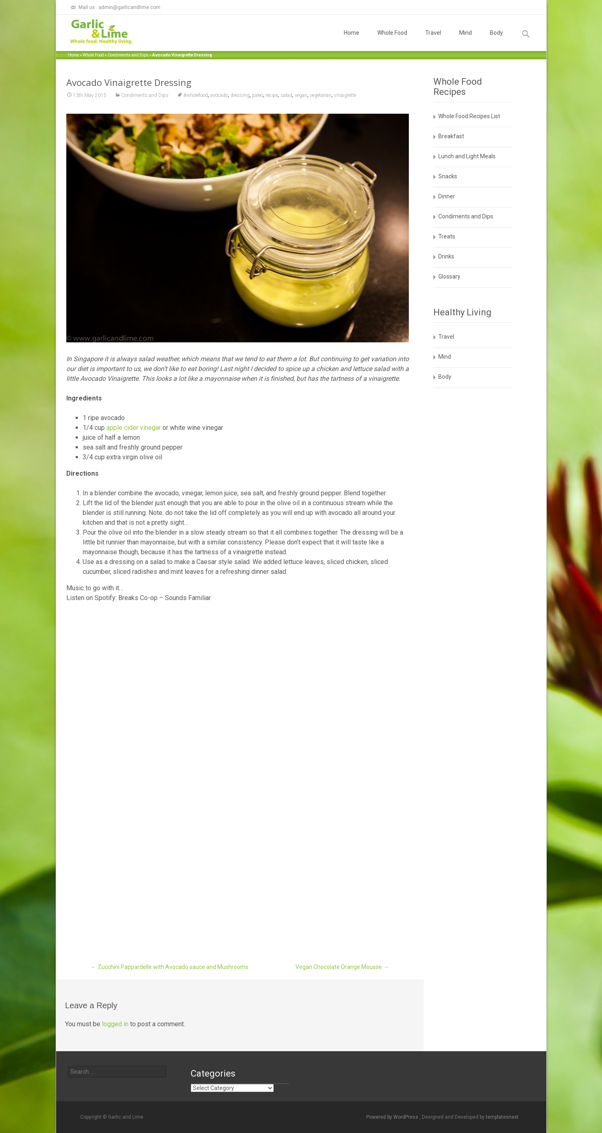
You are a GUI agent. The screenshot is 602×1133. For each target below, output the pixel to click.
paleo (257, 95)
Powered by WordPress (392, 1117)
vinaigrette (345, 95)
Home (351, 40)
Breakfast (451, 136)
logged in (115, 1024)
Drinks (446, 256)
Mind (465, 40)
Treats (446, 236)
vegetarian (320, 95)
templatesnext (502, 1117)
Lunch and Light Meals (467, 156)
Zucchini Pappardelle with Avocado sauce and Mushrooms (169, 967)
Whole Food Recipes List (469, 116)
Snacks (447, 176)
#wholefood (195, 95)
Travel (433, 40)
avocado (219, 95)
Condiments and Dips (128, 55)
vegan (301, 95)
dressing (240, 95)
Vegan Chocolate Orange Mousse (342, 967)
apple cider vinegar (133, 428)
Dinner (446, 196)
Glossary (449, 276)
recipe (272, 95)
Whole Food (392, 40)
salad (286, 95)
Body (496, 40)
